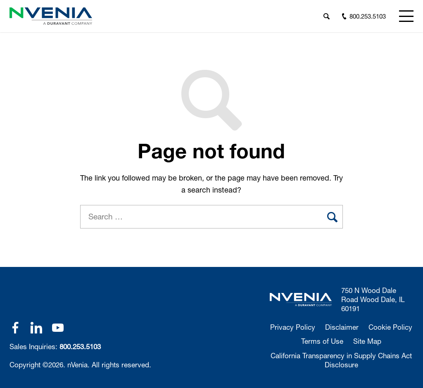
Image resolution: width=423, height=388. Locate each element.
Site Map (367, 341)
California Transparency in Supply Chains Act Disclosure (341, 360)
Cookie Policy (390, 327)
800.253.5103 (80, 346)
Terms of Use (322, 341)
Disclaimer (342, 327)
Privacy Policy (292, 327)
